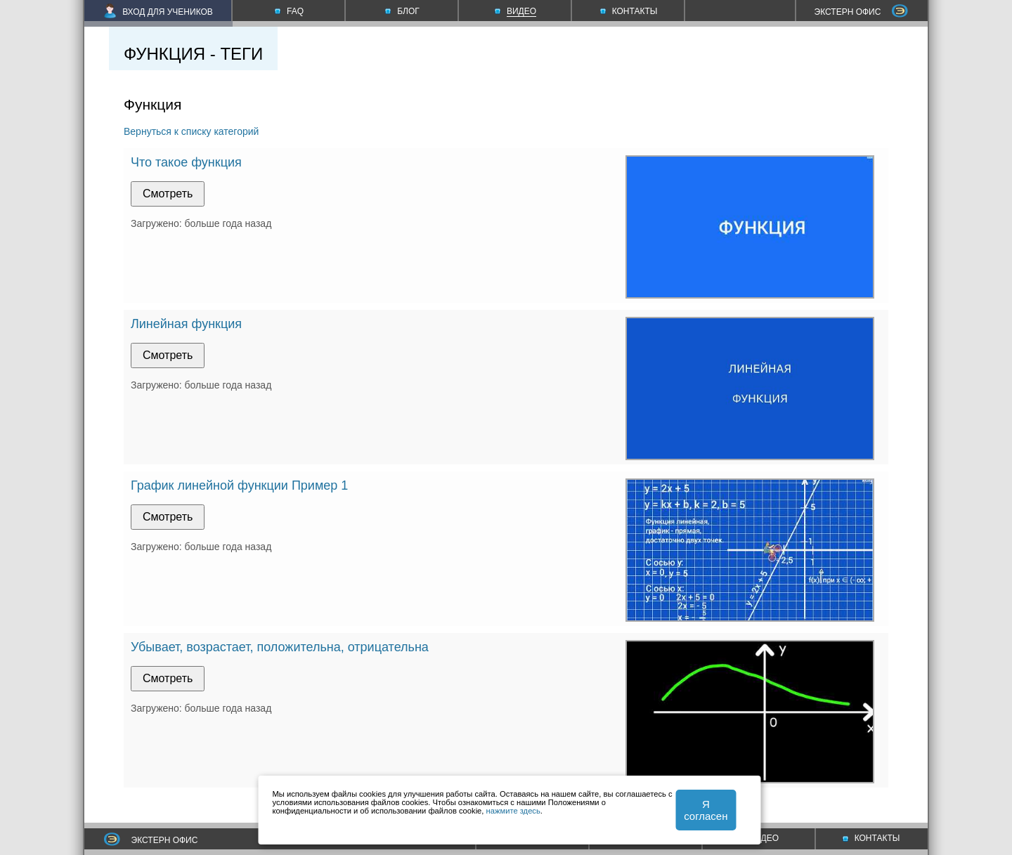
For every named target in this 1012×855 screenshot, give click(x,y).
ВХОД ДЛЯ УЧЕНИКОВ (158, 12)
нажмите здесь (513, 811)
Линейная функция (186, 324)
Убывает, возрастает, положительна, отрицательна (280, 647)
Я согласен (705, 810)
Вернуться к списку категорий (191, 131)
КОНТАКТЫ (871, 838)
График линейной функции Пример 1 (239, 485)
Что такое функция (186, 162)
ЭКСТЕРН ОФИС (862, 12)
